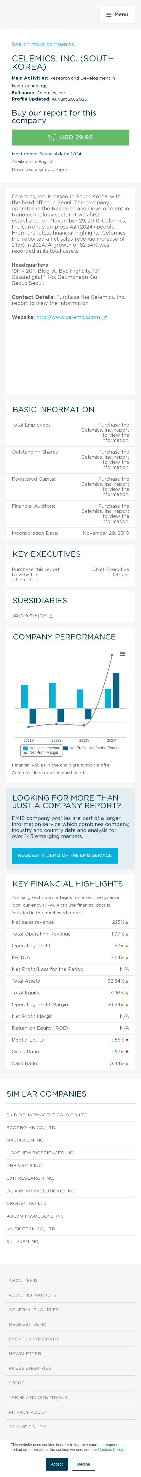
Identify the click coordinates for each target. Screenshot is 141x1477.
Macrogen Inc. (25, 1140)
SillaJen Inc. (22, 1242)
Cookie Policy (27, 1427)
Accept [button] (57, 1464)
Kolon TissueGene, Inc (35, 1216)
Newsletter (25, 1354)
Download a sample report (40, 169)
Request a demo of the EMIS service (65, 855)
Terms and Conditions (38, 1398)
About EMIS (23, 1280)
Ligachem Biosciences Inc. (40, 1153)
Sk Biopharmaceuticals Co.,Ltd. (47, 1115)
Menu (117, 14)
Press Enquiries (30, 1368)
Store (16, 1383)
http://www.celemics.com (71, 317)
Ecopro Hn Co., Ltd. (31, 1128)
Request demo (28, 1324)
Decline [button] (83, 1464)
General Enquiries (34, 1310)
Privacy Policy (28, 1412)
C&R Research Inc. (30, 1178)
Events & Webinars (34, 1339)
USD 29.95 (70, 137)
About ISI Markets (32, 1295)
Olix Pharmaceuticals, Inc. (41, 1191)
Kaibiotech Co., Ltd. (31, 1229)
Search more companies (43, 44)
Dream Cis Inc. (24, 1165)
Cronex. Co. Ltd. (26, 1203)
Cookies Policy (110, 1449)
